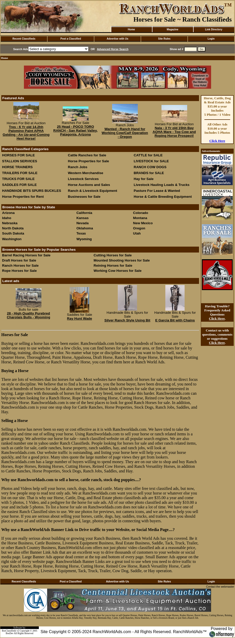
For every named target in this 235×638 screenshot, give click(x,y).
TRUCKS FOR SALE (18, 179)
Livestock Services (83, 179)
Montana (140, 218)
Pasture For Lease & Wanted (157, 191)
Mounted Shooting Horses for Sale (122, 260)
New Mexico (143, 223)
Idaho (6, 218)
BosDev (9, 633)
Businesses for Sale (84, 197)
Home (131, 29)
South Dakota (13, 233)
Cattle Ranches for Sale (87, 155)
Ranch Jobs (77, 167)
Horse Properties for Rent (23, 197)
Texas (81, 233)
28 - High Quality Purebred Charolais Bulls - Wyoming (28, 315)
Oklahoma (84, 228)
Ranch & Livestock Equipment (92, 191)
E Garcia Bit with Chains (175, 320)
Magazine (172, 29)
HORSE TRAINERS (17, 167)
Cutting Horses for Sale (113, 255)
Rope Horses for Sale (19, 271)
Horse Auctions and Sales (89, 185)
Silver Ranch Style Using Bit (127, 320)
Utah (137, 233)
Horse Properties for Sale (88, 161)
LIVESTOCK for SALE (151, 161)
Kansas (82, 218)
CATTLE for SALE (148, 155)
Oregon (139, 228)
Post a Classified (70, 38)
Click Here (217, 141)
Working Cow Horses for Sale (117, 271)
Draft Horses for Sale (19, 260)
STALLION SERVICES (19, 161)
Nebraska (9, 223)
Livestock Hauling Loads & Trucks (161, 185)
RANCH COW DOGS (150, 167)
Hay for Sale (144, 179)
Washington (12, 239)
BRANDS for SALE (149, 173)
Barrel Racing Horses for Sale (26, 255)
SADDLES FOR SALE (19, 185)
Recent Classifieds (24, 38)
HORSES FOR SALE (18, 155)
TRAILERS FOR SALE (20, 173)
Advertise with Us (117, 38)
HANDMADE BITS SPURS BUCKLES (31, 191)
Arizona (8, 213)
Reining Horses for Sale (113, 265)
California (84, 213)
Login (210, 38)
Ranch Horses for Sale (20, 265)
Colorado (140, 213)
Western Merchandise (85, 173)
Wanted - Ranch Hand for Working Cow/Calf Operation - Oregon (125, 133)
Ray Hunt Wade (79, 318)
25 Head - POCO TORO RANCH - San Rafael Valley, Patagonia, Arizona (75, 130)
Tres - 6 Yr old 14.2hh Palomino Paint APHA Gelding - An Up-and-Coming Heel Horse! (26, 132)
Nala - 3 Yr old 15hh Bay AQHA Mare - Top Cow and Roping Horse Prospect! (174, 132)
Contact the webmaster (220, 586)
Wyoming (84, 239)
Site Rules (164, 38)
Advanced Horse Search (113, 49)
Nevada (82, 223)
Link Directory (213, 29)
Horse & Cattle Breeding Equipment (163, 197)
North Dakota (13, 228)
